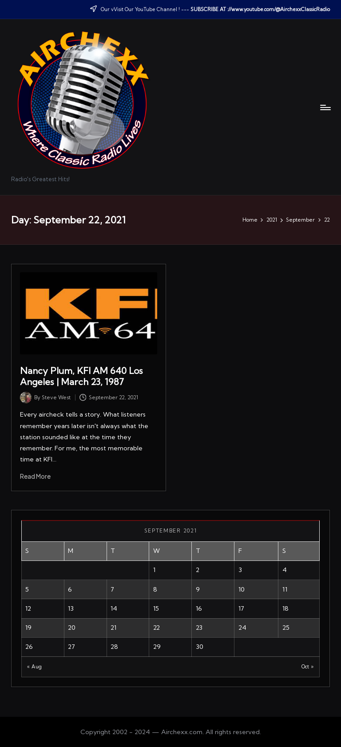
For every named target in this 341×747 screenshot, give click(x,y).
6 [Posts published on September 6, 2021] (70, 589)
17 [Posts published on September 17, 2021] (241, 608)
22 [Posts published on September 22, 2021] (156, 628)
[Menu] (324, 107)
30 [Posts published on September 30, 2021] (199, 647)
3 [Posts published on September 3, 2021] (240, 570)
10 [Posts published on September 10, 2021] (241, 589)
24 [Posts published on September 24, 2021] (242, 628)
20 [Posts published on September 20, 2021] (71, 628)
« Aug (34, 667)
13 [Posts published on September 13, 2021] (71, 608)
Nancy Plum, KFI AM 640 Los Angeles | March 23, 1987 (81, 376)
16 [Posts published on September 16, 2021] (199, 608)
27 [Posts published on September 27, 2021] (71, 647)
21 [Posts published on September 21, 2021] (113, 628)
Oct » (307, 667)
